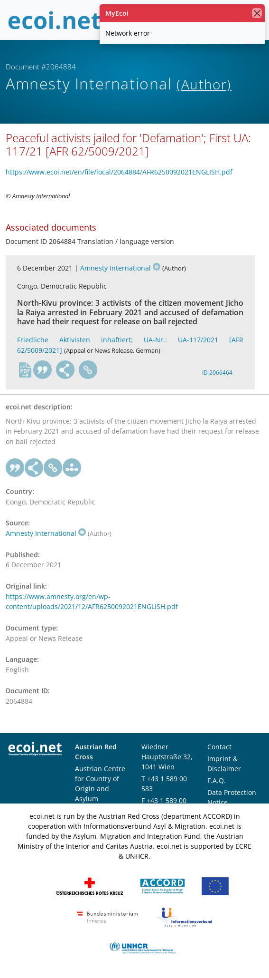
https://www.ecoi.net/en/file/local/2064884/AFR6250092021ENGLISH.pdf (119, 171)
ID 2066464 (217, 372)
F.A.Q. (216, 780)
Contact (219, 746)
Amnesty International (120, 267)
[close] (257, 13)
